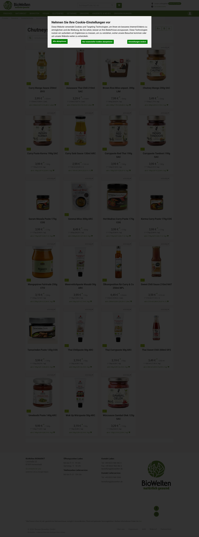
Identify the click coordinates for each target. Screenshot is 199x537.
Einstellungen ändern (137, 41)
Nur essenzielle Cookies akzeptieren (97, 41)
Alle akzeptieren (59, 41)
